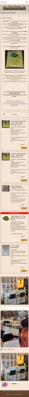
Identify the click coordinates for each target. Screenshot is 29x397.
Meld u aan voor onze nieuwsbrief (8, 12)
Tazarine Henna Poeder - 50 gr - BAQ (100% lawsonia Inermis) (19, 122)
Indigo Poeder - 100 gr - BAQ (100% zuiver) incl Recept (18, 217)
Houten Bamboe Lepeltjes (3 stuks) (17, 187)
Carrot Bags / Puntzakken (15, 246)
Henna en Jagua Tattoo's (7, 349)
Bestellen (24, 148)
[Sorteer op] (14, 114)
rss (20, 391)
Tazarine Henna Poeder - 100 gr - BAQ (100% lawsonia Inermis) (19, 155)
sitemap (17, 391)
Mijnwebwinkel (19, 394)
